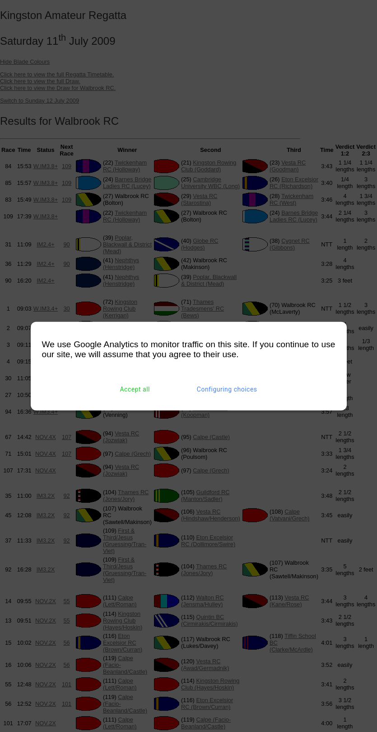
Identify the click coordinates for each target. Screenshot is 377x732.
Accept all (135, 389)
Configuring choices (227, 389)
